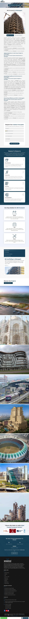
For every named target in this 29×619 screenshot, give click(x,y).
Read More (7, 265)
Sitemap (5, 580)
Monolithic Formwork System (9, 593)
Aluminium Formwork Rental (9, 588)
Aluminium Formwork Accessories (9, 589)
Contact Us (6, 579)
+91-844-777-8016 (8, 608)
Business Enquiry (25, 618)
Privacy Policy (6, 583)
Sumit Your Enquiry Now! (14, 143)
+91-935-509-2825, (8, 605)
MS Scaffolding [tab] (7, 250)
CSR (5, 575)
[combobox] (6, 131)
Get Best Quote (10, 35)
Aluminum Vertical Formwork (9, 592)
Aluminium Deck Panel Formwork (9, 594)
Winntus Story (6, 572)
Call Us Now (22, 549)
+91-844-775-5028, (8, 604)
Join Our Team (6, 576)
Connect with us (4, 618)
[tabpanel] (14, 266)
